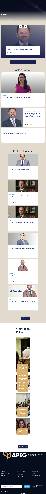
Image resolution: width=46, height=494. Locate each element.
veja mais (9, 52)
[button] (23, 3)
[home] (13, 0)
